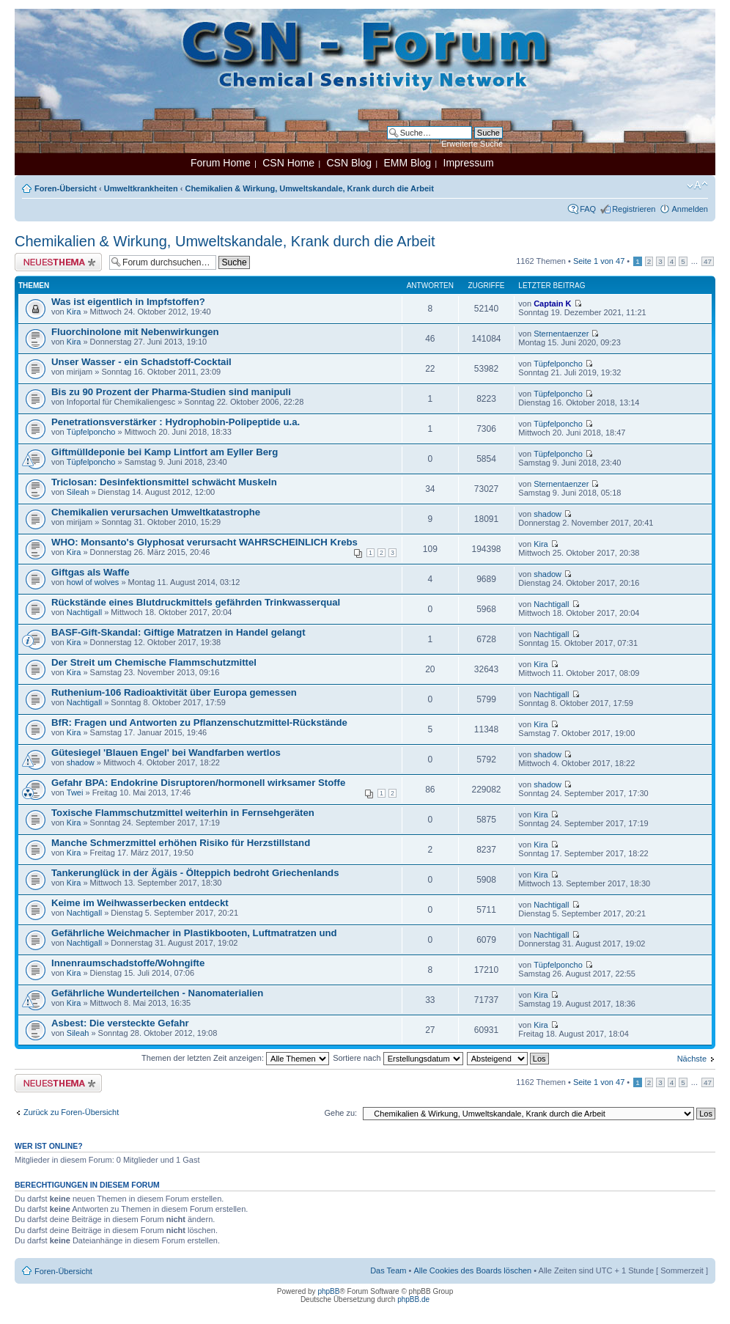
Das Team (388, 1270)
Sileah (78, 492)
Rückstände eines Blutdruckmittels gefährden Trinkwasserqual (195, 602)
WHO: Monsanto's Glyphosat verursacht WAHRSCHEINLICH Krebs (204, 542)
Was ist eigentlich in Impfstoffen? (128, 301)
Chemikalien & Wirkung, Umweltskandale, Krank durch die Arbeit (309, 188)
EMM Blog (407, 163)
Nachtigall (84, 612)
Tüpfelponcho (558, 363)
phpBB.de (413, 1299)
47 (708, 261)
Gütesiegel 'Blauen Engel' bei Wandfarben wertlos (166, 752)
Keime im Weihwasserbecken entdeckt (140, 902)
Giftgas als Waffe (90, 572)
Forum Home (221, 163)
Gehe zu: (340, 1112)
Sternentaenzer (561, 333)
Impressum (468, 163)
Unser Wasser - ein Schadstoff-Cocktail (141, 361)
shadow (547, 514)
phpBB (328, 1291)
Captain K (552, 303)
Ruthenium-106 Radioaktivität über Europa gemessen (174, 692)
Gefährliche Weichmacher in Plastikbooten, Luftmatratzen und (194, 932)
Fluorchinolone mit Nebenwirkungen (135, 331)
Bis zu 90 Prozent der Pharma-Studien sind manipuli (171, 391)
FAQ (588, 209)
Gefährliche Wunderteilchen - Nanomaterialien (157, 993)
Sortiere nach (397, 1057)
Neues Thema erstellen (58, 262)
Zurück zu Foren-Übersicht (71, 1112)
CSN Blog (348, 163)
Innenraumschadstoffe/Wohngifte (127, 962)
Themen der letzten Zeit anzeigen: (235, 1057)
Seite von (598, 261)
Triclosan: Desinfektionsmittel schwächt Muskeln (164, 482)
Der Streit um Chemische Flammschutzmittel (154, 662)
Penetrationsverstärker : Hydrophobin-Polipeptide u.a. (175, 421)
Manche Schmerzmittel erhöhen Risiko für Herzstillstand (180, 842)
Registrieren (633, 209)
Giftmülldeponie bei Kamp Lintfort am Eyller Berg (164, 451)
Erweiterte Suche (472, 143)
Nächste (692, 1058)
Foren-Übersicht (65, 188)
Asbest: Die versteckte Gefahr (120, 1023)
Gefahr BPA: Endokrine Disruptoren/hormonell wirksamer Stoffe (198, 782)
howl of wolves (93, 582)
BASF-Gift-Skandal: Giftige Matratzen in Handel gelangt (178, 632)
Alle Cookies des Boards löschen (472, 1270)
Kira (74, 311)
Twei (75, 792)
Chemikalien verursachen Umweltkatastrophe (155, 512)
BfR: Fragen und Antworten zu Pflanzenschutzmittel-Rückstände (199, 722)
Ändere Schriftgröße (697, 185)
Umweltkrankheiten (141, 188)
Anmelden (689, 209)
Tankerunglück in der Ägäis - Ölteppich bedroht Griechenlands (195, 872)
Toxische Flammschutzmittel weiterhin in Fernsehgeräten (182, 812)
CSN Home (288, 163)
